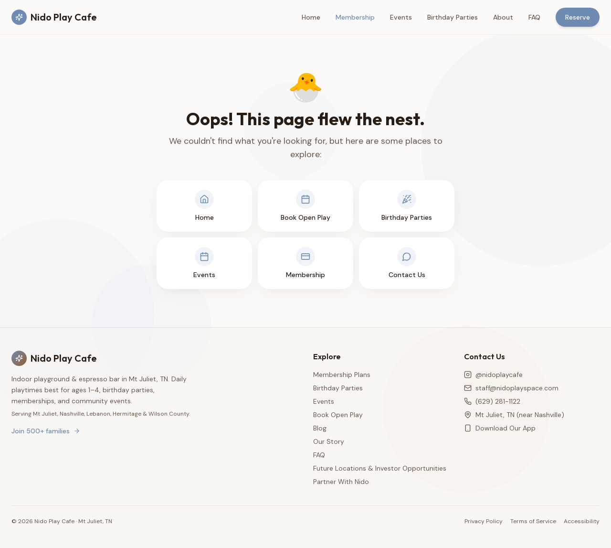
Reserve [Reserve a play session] (577, 17)
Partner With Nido (341, 481)
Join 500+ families (45, 431)
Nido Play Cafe (54, 17)
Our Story (328, 441)
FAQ (534, 17)
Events (401, 17)
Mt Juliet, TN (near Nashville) (514, 414)
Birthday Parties (452, 17)
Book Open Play (338, 414)
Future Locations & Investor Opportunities (379, 468)
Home (311, 17)
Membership (355, 17)
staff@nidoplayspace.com (511, 388)
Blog (320, 428)
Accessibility (582, 521)
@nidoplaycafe (493, 374)
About (503, 17)
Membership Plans (341, 374)
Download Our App (500, 428)
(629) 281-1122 (492, 401)
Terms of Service (533, 521)
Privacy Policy (483, 521)
